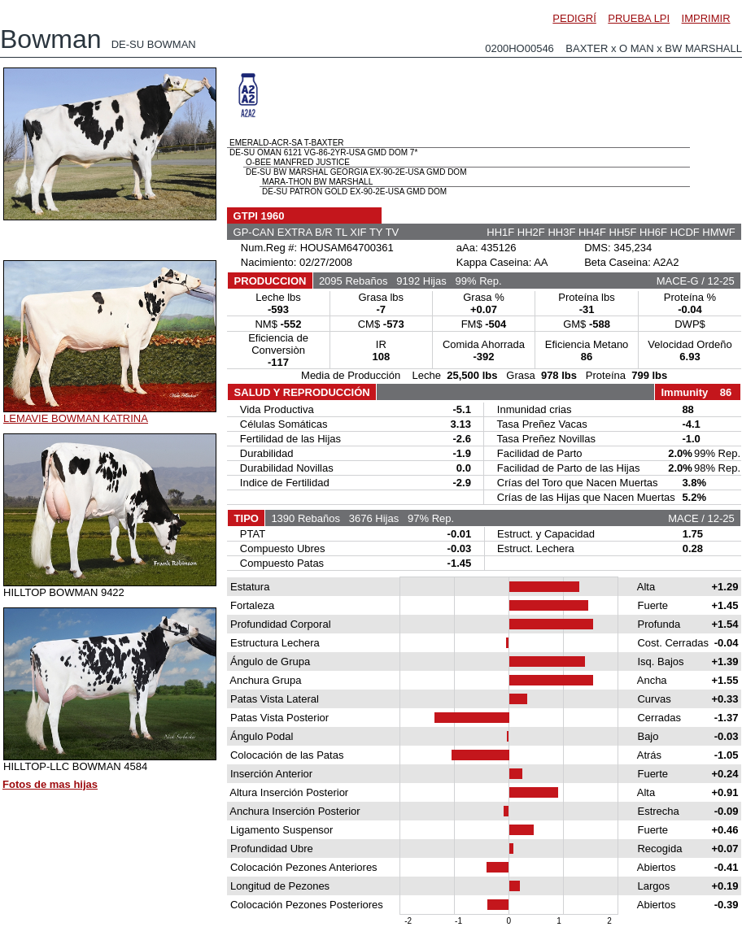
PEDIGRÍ (574, 18)
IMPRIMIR (706, 18)
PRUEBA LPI (639, 18)
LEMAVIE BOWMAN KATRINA (75, 418)
